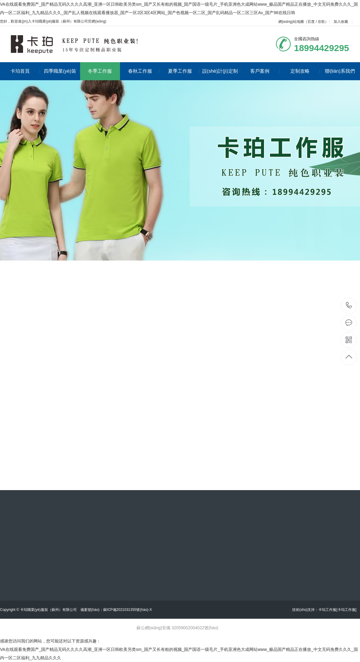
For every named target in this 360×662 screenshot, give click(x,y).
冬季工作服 (100, 71)
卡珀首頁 (25, 71)
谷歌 (321, 22)
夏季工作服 (184, 71)
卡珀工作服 (327, 610)
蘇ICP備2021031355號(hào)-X (127, 610)
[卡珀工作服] (346, 610)
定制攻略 (305, 71)
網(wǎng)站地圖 (291, 22)
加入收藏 (341, 22)
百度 (311, 22)
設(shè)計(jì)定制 (221, 71)
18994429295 (349, 305)
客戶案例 (265, 71)
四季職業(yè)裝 (62, 71)
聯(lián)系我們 (340, 71)
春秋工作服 (144, 71)
